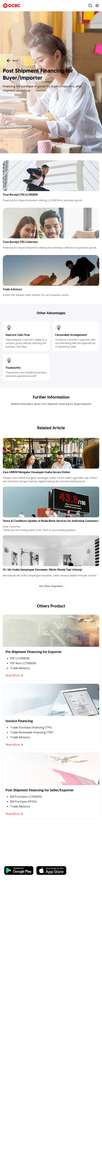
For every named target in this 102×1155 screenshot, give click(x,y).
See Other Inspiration (51, 586)
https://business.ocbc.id (53, 863)
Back (12, 60)
